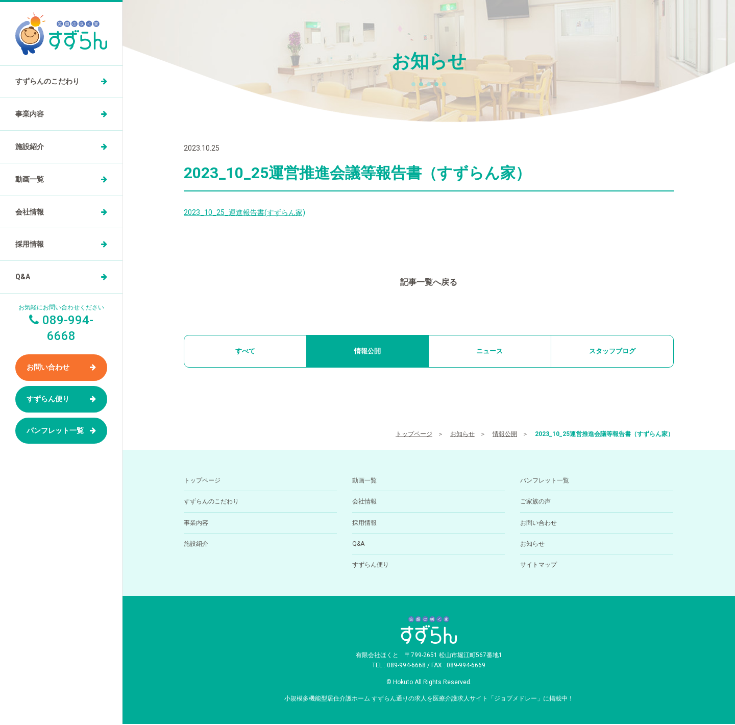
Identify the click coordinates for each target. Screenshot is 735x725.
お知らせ (462, 435)
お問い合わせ (48, 367)
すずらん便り (48, 399)
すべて (245, 351)
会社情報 (29, 212)
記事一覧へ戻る (428, 282)
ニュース (489, 351)
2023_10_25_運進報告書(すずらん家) (244, 212)
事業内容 (29, 114)
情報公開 (367, 351)
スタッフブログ (612, 351)
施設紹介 (29, 146)
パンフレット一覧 (55, 430)
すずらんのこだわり (47, 81)
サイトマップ (538, 565)
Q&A (22, 277)
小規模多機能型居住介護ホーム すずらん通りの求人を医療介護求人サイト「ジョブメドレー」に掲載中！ (429, 699)
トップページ (414, 435)
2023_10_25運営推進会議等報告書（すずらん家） (604, 435)
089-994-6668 (406, 666)
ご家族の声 (535, 502)
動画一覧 (29, 179)
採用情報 (29, 244)
